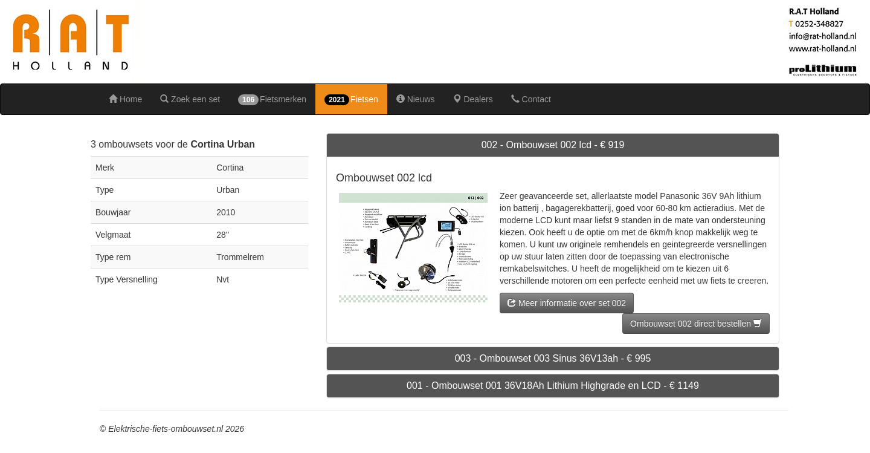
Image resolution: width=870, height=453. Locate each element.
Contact (531, 99)
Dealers (473, 99)
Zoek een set (190, 99)
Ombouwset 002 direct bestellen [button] (696, 323)
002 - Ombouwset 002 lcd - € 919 (553, 145)
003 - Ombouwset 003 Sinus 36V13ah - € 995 (553, 358)
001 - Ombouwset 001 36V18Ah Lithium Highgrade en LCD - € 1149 (553, 385)
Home (125, 99)
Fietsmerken (272, 99)
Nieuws (415, 99)
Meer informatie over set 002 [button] (566, 303)
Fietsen (351, 99)
